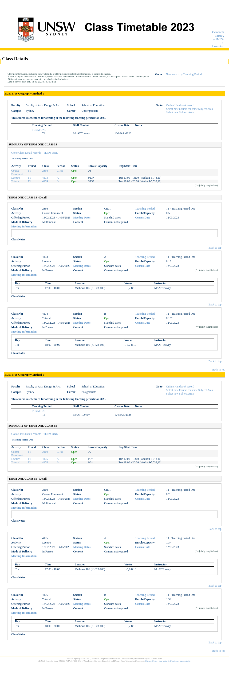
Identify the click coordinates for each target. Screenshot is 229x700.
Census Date (142, 217)
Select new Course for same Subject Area (189, 109)
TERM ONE (39, 130)
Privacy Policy (151, 661)
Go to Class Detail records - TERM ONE (34, 152)
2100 (45, 451)
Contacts (218, 32)
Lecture (15, 177)
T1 (29, 170)
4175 (45, 459)
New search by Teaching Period (183, 74)
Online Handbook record (180, 105)
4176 (45, 462)
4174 (45, 181)
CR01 (60, 170)
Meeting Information (24, 226)
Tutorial (15, 181)
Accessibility (185, 661)
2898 (45, 170)
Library (219, 35)
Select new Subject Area (180, 112)
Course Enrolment (17, 172)
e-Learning (218, 44)
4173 (45, 177)
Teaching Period (145, 208)
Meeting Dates (82, 217)
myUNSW (217, 39)
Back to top (215, 247)
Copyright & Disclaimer (169, 661)
